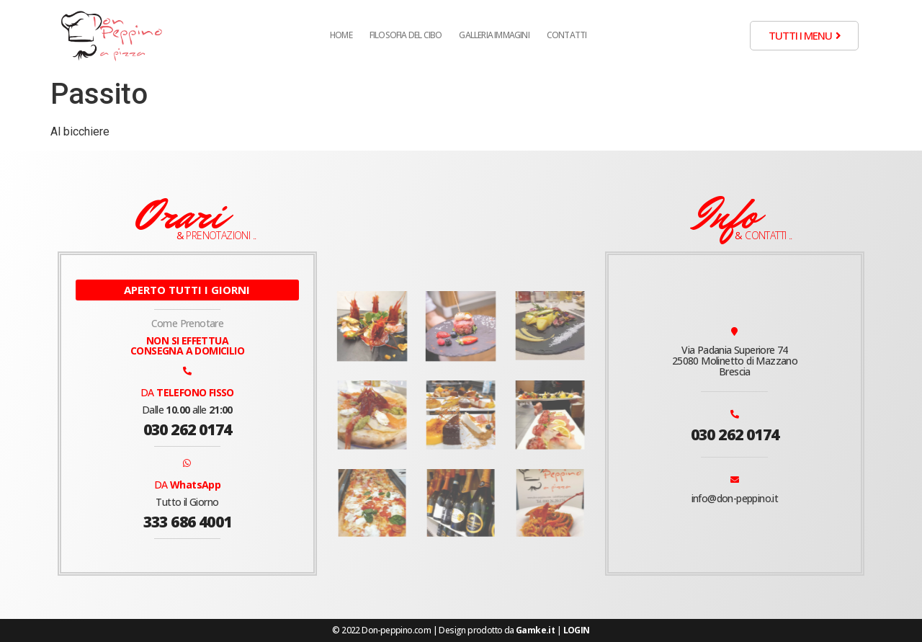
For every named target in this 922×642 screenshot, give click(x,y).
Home (341, 35)
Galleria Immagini (494, 35)
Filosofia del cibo (406, 35)
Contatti (567, 35)
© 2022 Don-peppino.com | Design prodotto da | (460, 630)
